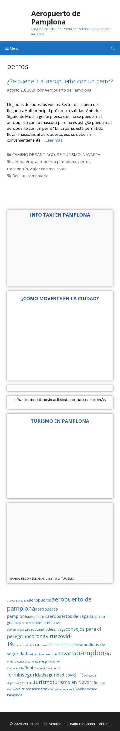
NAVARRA (91, 154)
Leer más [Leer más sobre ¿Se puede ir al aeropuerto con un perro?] (54, 140)
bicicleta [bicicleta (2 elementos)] (38, 622)
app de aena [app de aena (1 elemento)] (24, 623)
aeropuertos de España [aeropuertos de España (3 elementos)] (70, 616)
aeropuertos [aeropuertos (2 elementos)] (37, 616)
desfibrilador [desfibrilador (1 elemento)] (34, 645)
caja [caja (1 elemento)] (22, 629)
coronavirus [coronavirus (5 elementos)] (43, 635)
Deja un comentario (30, 175)
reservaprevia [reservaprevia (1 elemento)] (44, 668)
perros (84, 161)
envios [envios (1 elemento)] (45, 645)
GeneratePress (98, 723)
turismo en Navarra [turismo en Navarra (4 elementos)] (74, 682)
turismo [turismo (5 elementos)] (43, 681)
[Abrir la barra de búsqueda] (113, 48)
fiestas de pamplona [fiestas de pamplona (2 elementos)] (65, 644)
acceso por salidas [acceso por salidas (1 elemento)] (18, 600)
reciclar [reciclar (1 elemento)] (19, 668)
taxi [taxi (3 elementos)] (19, 682)
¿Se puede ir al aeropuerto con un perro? (60, 81)
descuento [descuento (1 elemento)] (19, 645)
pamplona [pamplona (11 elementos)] (92, 652)
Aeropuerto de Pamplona (55, 18)
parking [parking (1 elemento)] (32, 661)
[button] (14, 388)
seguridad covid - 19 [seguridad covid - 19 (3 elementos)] (64, 675)
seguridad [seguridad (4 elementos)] (33, 674)
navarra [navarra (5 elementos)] (66, 653)
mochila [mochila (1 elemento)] (52, 654)
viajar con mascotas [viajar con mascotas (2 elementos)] (32, 689)
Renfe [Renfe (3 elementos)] (30, 667)
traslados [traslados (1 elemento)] (28, 683)
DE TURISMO (69, 154)
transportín (17, 168)
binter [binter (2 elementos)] (49, 622)
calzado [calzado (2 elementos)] (30, 629)
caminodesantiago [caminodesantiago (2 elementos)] (51, 629)
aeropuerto (22, 161)
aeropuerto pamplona (55, 161)
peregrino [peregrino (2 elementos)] (44, 661)
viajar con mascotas (48, 168)
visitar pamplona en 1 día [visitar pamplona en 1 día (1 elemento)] (63, 689)
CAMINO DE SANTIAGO (33, 154)
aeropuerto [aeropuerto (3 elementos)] (40, 600)
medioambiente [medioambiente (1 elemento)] (37, 654)
